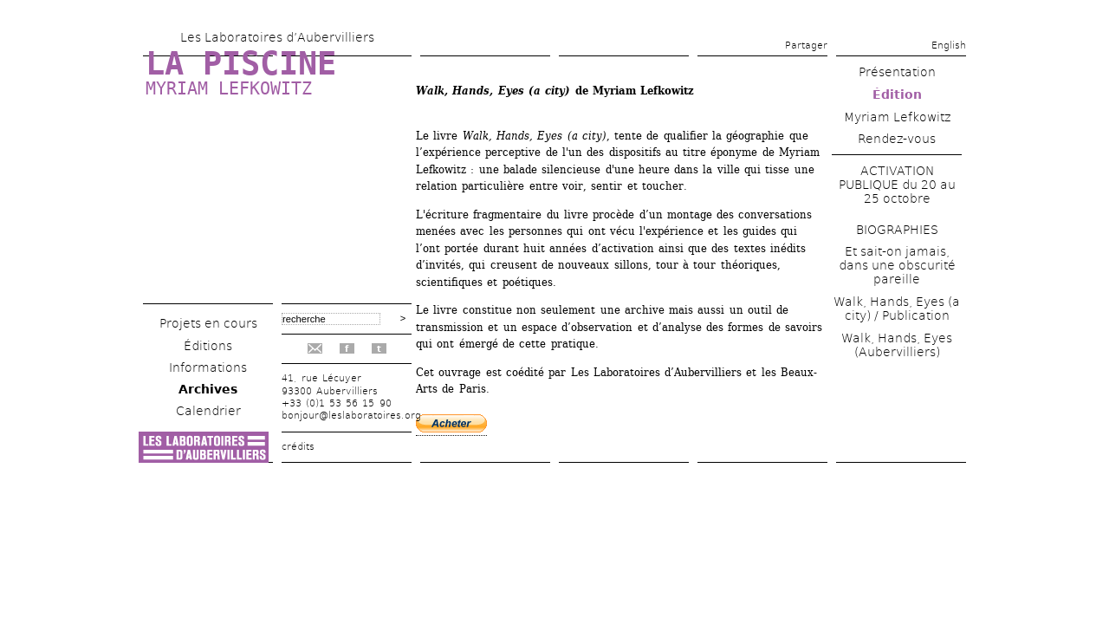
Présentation (897, 72)
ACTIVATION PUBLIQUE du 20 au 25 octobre (897, 184)
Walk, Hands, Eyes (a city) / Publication (896, 308)
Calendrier (208, 411)
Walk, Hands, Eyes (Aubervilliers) (896, 345)
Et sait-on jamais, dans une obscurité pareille (897, 265)
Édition (897, 94)
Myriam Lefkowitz (229, 88)
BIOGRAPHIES (897, 230)
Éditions (208, 346)
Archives (207, 389)
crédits (298, 446)
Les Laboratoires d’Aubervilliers (277, 37)
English (948, 45)
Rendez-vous (897, 139)
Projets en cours (208, 323)
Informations (208, 367)
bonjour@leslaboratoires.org (351, 415)
